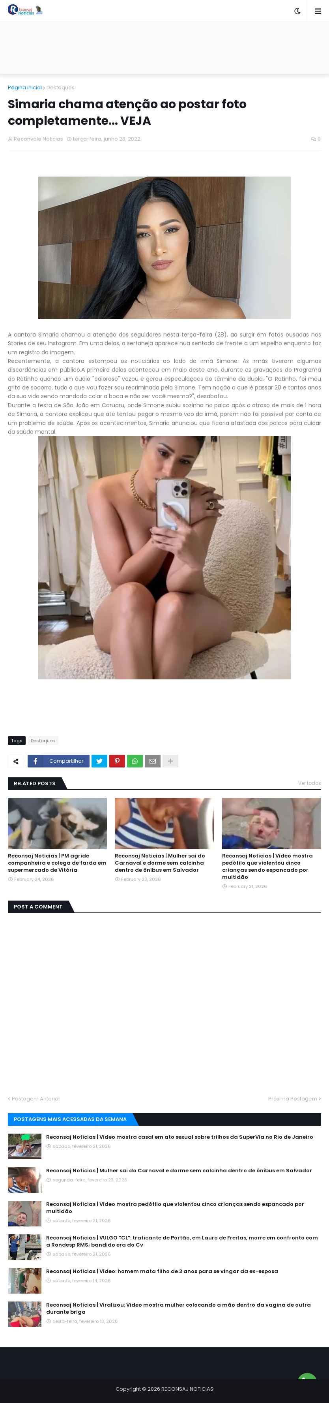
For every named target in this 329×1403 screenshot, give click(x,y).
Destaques (61, 87)
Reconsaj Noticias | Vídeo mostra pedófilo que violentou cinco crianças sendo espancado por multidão (267, 866)
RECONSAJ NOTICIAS (187, 1389)
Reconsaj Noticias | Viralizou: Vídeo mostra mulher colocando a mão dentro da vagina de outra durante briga (178, 1308)
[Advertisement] (164, 48)
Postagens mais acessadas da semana (70, 1119)
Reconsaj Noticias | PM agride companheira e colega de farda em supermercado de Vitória (57, 863)
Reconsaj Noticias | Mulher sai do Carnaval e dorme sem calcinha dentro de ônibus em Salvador (160, 863)
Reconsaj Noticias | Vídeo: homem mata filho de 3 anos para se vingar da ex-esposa (162, 1271)
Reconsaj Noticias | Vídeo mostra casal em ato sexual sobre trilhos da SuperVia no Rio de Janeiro (179, 1137)
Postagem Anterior (36, 1098)
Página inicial (25, 87)
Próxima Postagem (292, 1098)
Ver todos (309, 783)
